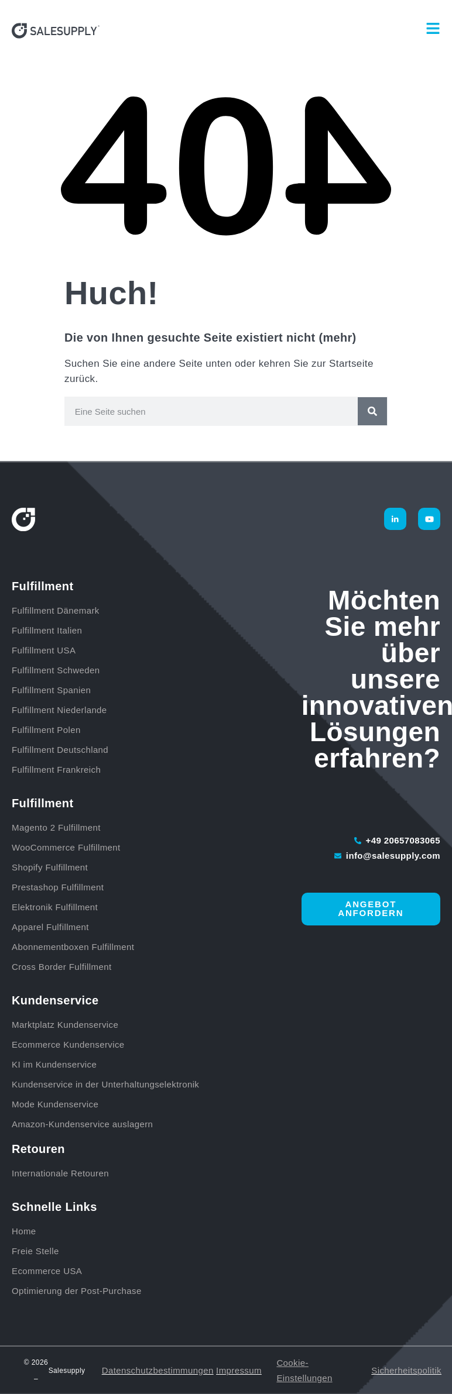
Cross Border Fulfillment (61, 967)
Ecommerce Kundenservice (68, 1044)
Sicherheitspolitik (406, 1370)
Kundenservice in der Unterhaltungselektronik (105, 1084)
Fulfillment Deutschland (61, 750)
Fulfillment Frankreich (56, 770)
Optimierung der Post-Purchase (77, 1291)
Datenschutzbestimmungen (158, 1370)
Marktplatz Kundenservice (65, 1025)
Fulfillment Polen (46, 730)
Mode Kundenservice (55, 1104)
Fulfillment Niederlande (62, 710)
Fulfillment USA (44, 650)
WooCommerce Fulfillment (66, 847)
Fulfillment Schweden (56, 670)
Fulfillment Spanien (51, 690)
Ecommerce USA (47, 1271)
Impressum (239, 1370)
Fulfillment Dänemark (56, 610)
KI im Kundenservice (54, 1064)
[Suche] (372, 411)
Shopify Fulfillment (50, 867)
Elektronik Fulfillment (55, 907)
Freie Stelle (35, 1251)
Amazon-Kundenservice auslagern (82, 1124)
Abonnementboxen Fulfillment (73, 947)
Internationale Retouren (60, 1173)
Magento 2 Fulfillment (56, 827)
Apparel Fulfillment (50, 927)
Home (24, 1231)
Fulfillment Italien (47, 630)
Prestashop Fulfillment (58, 887)
